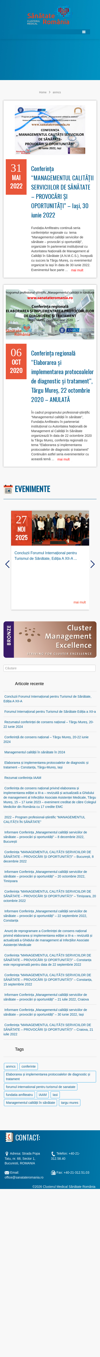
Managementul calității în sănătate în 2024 (34, 752)
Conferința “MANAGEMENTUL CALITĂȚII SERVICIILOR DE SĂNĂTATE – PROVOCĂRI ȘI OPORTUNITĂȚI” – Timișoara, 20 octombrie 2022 (49, 896)
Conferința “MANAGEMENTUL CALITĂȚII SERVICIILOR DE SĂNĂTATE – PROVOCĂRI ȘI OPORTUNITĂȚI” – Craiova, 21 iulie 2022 (48, 1029)
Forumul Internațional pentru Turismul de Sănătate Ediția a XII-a (50, 711)
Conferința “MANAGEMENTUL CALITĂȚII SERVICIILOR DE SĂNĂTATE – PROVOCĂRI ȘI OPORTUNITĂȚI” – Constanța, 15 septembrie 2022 (47, 979)
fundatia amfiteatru (19, 1095)
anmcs (10, 1066)
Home (42, 92)
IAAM (43, 1095)
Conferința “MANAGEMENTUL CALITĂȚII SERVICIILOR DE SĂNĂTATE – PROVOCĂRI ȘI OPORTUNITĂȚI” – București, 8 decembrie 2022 (48, 856)
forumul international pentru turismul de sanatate (40, 1087)
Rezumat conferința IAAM (22, 778)
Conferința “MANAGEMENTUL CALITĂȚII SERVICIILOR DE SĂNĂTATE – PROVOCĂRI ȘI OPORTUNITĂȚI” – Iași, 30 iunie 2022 (62, 191)
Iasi (55, 1095)
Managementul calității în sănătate (30, 1102)
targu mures (69, 1102)
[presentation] (7, 564)
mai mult (77, 270)
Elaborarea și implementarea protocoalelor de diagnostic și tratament (48, 1076)
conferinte (28, 1066)
